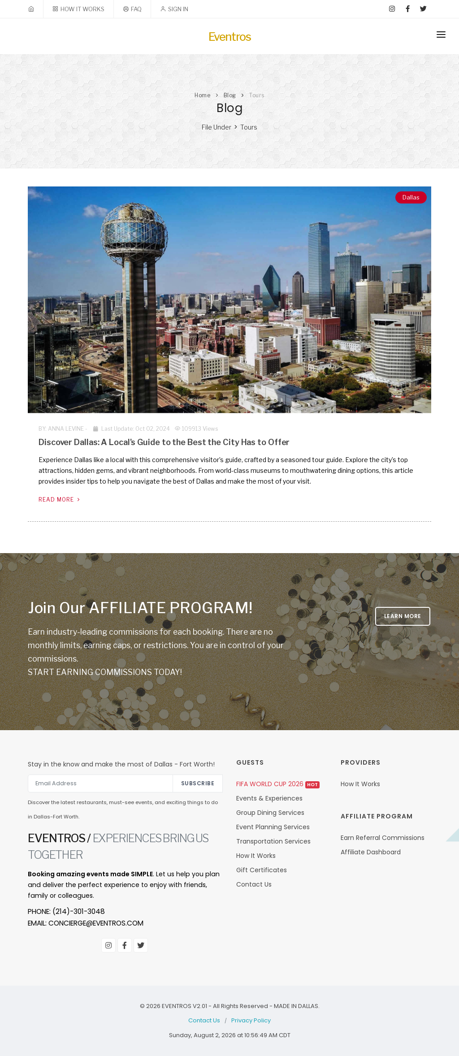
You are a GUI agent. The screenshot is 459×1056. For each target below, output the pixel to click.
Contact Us (254, 884)
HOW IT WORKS (82, 9)
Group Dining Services (270, 812)
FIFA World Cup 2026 (278, 783)
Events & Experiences (269, 798)
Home (202, 95)
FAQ (136, 9)
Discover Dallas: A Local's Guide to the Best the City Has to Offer (164, 442)
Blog (230, 95)
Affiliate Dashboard (371, 852)
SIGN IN (178, 9)
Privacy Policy (251, 1020)
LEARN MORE (402, 616)
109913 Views (196, 428)
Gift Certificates (261, 870)
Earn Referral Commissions (382, 837)
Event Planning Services (273, 826)
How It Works (256, 855)
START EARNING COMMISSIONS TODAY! (105, 672)
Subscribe (198, 783)
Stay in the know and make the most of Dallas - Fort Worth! (121, 764)
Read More (60, 499)
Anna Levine (66, 428)
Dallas (411, 197)
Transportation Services (273, 841)
